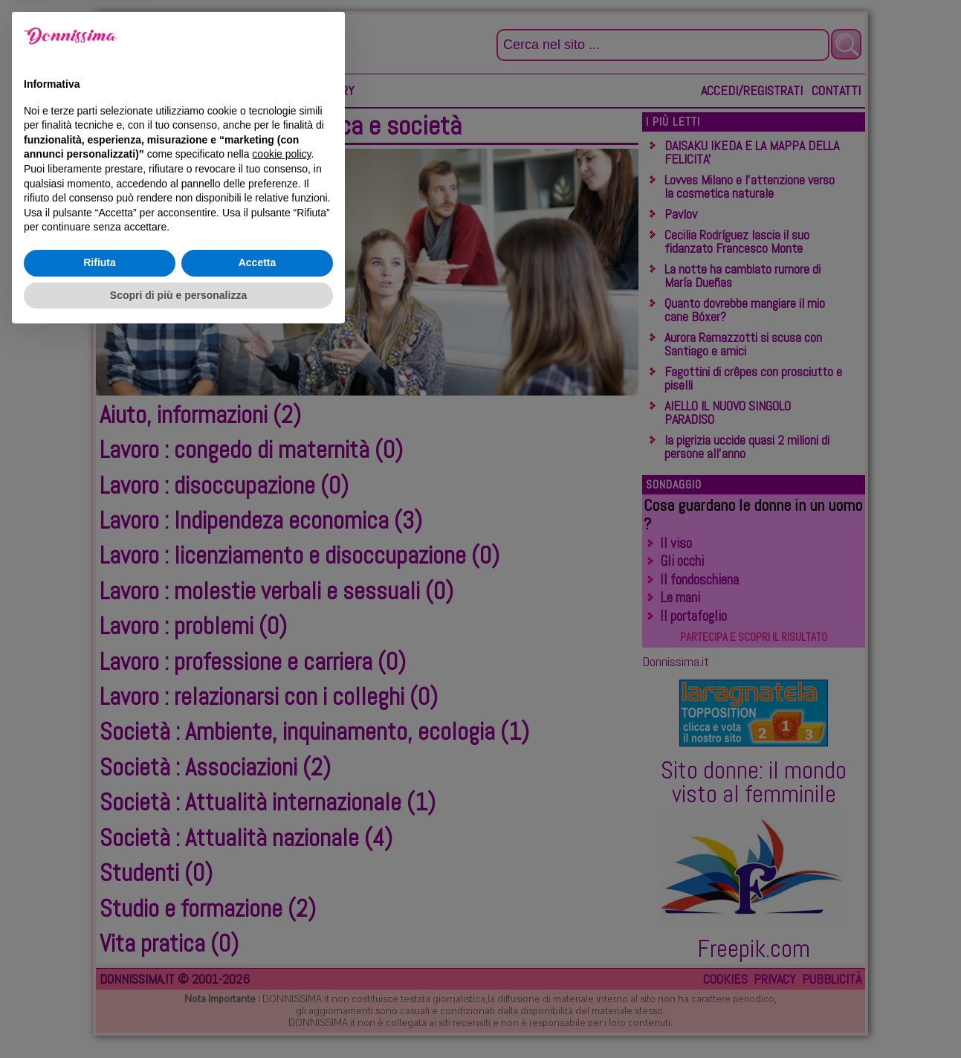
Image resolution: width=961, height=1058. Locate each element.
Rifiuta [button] (99, 985)
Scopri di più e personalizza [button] (178, 1017)
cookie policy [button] (281, 877)
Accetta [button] (257, 985)
